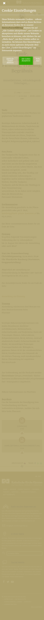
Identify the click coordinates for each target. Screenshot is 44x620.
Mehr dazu (38, 60)
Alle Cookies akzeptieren (25, 60)
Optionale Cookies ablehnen (10, 61)
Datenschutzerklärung (12, 28)
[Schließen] (22, 3)
